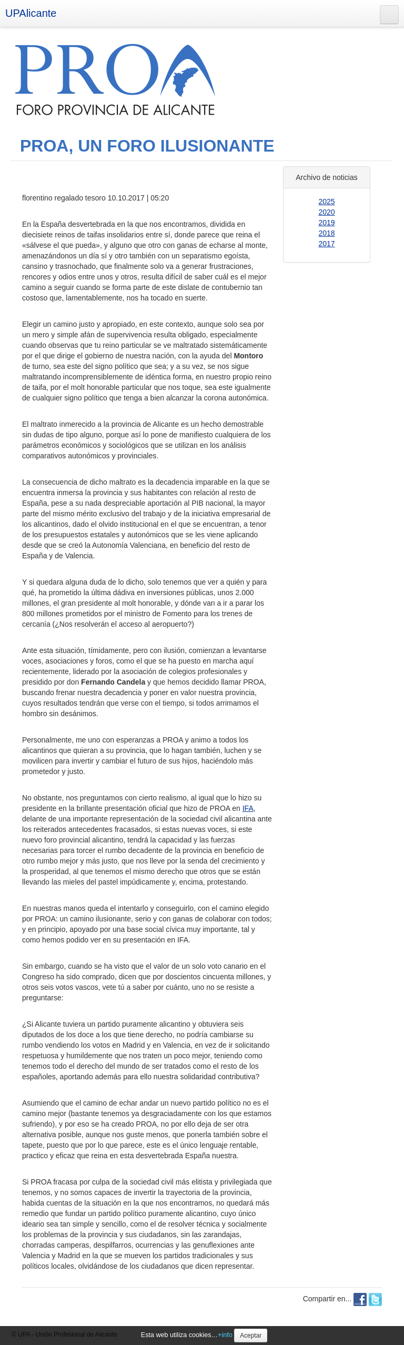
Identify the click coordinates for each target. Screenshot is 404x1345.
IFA (248, 808)
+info (225, 1335)
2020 (326, 212)
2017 (326, 243)
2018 (326, 233)
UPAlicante (30, 13)
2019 (326, 222)
